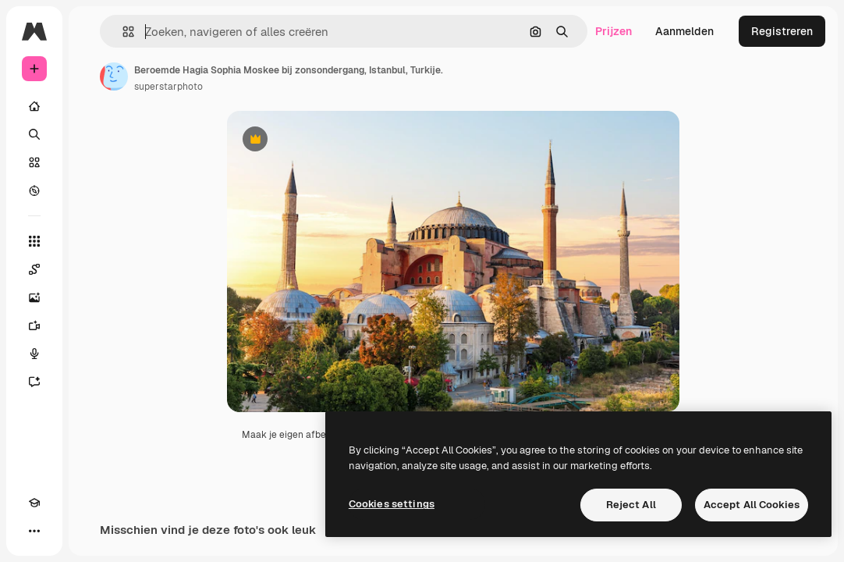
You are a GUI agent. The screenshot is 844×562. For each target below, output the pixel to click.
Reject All (631, 504)
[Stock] (34, 162)
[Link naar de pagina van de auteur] (114, 76)
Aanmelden (684, 31)
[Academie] (34, 502)
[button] (122, 31)
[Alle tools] (34, 241)
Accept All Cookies (752, 504)
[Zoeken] (34, 134)
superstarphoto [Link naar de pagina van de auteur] (168, 86)
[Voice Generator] (34, 353)
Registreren (782, 31)
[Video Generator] (34, 325)
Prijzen (613, 31)
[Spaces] (34, 269)
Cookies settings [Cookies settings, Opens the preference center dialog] (391, 503)
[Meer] (34, 530)
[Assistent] (34, 381)
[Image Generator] (34, 297)
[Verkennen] (34, 190)
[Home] (34, 106)
